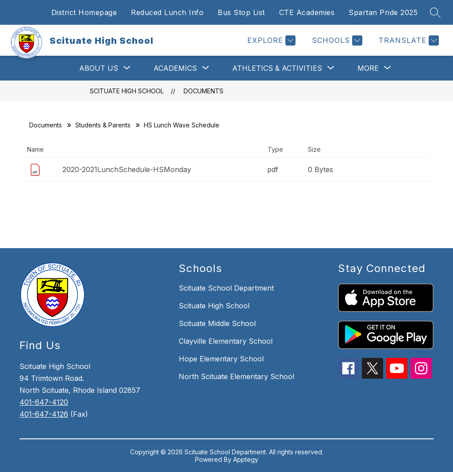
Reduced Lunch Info (167, 12)
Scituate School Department (226, 288)
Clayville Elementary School (226, 341)
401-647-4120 (43, 402)
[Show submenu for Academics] (175, 68)
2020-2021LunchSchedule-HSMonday (126, 169)
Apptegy (245, 459)
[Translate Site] (407, 40)
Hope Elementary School (221, 358)
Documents (203, 91)
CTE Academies (307, 12)
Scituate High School (127, 91)
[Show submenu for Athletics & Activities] (277, 68)
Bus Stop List (241, 12)
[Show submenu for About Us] (98, 68)
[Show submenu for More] (368, 68)
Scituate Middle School (217, 323)
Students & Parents (103, 125)
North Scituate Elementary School (236, 376)
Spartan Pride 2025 (383, 12)
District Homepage (84, 12)
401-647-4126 (43, 414)
